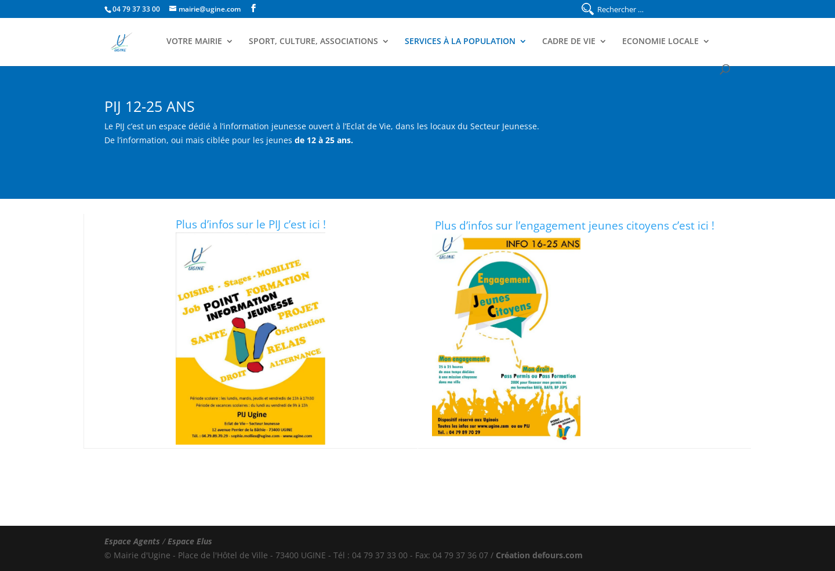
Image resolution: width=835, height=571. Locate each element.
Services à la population (460, 41)
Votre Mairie (194, 41)
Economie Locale (660, 41)
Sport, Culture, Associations (313, 41)
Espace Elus (190, 541)
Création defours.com (539, 555)
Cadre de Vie (569, 41)
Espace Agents (132, 541)
